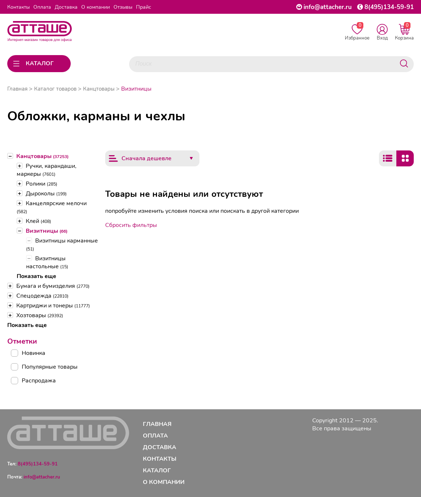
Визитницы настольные (47, 262)
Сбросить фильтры (131, 225)
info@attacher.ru (328, 7)
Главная (17, 88)
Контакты (18, 7)
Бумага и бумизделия (53, 286)
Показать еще (36, 276)
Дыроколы (46, 194)
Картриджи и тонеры (53, 306)
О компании (95, 7)
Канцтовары (42, 156)
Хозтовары (39, 315)
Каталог (157, 471)
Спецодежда (42, 296)
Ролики (41, 184)
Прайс (143, 7)
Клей (38, 221)
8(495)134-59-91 (389, 7)
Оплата (42, 7)
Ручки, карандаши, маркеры (47, 170)
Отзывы (122, 7)
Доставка (66, 7)
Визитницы (46, 231)
